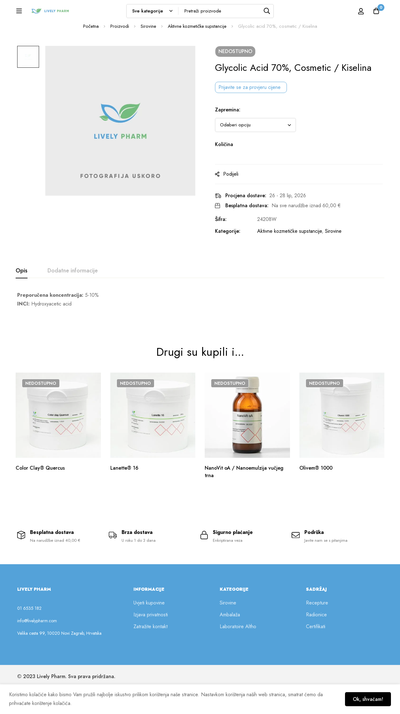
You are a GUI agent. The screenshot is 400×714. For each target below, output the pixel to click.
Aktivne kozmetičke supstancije (197, 59)
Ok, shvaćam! (367, 699)
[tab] (22, 304)
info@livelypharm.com (37, 646)
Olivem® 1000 (316, 493)
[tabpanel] (200, 332)
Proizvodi (119, 59)
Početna (90, 59)
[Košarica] (376, 13)
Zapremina (229, 142)
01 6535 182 (29, 634)
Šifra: (223, 252)
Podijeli (233, 206)
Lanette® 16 (124, 493)
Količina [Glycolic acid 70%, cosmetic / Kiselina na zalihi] (226, 177)
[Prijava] (354, 13)
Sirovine (148, 59)
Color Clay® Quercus (41, 493)
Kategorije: (229, 263)
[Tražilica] (281, 13)
